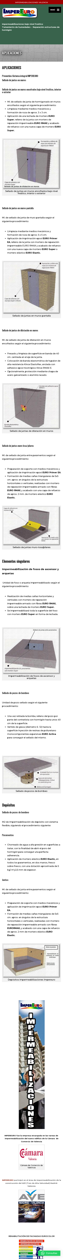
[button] (49, 1253)
